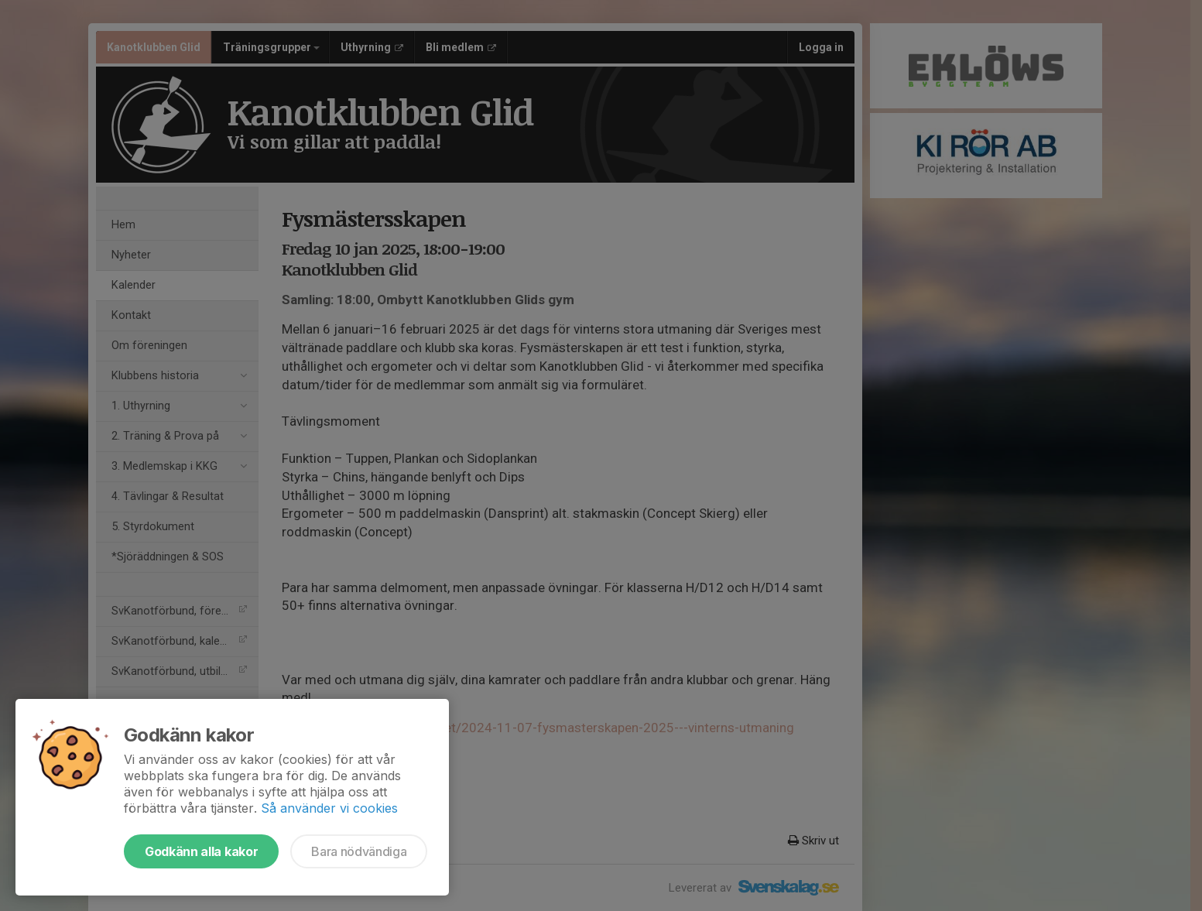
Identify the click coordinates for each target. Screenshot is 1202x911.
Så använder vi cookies (329, 808)
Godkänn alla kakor (201, 851)
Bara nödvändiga (358, 851)
